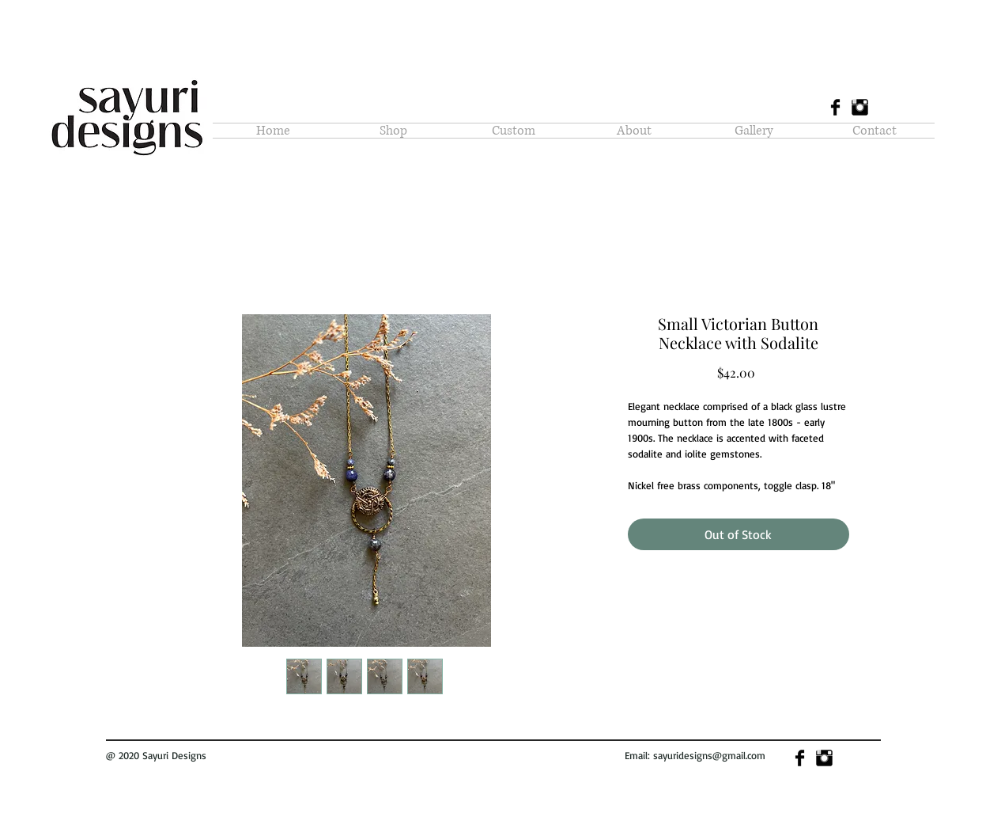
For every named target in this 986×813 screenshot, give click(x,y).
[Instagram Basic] (860, 107)
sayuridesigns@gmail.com (709, 755)
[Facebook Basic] (835, 107)
